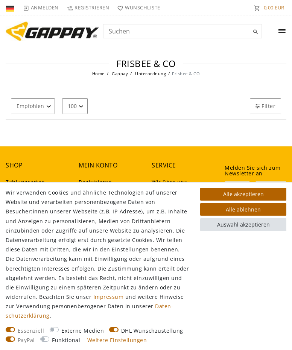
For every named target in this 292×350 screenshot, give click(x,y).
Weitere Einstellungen (117, 340)
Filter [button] (265, 106)
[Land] (11, 7)
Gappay (119, 73)
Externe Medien (82, 330)
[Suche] (254, 32)
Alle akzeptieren (243, 194)
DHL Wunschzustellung (152, 330)
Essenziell (31, 330)
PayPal (26, 340)
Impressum (108, 296)
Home (98, 73)
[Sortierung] (33, 106)
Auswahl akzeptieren (243, 224)
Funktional (66, 340)
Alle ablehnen (243, 209)
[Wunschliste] (137, 7)
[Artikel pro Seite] (75, 106)
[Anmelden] (41, 7)
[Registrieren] (88, 7)
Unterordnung (150, 73)
